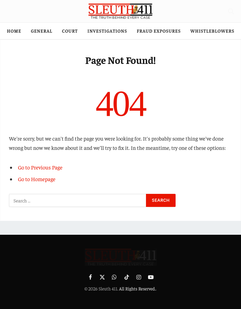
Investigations (107, 31)
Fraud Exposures (159, 31)
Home (14, 31)
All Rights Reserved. (137, 288)
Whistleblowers (212, 31)
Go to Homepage (36, 178)
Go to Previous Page (40, 167)
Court (70, 31)
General (41, 31)
